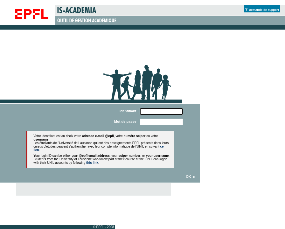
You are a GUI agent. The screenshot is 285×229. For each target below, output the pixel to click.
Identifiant (128, 111)
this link (92, 162)
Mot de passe (125, 121)
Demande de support (264, 9)
